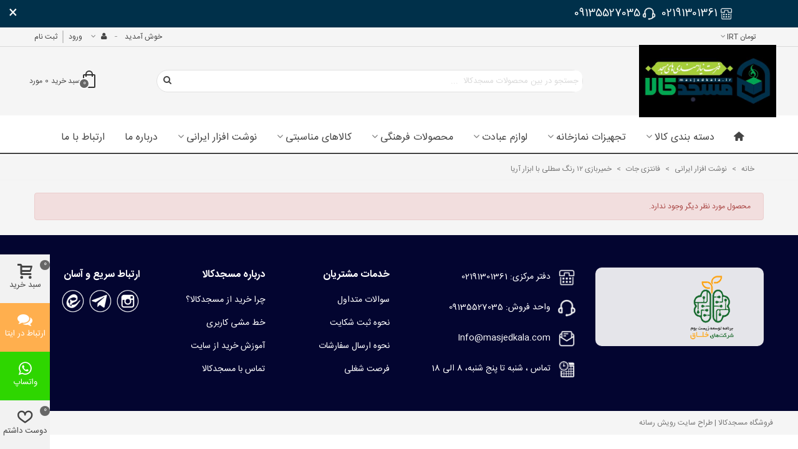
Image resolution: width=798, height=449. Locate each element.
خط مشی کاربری (235, 323)
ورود (75, 37)
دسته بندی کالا (684, 138)
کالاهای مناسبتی (319, 138)
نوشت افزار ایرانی (221, 138)
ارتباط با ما (83, 138)
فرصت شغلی (367, 369)
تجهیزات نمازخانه (591, 138)
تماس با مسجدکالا (233, 369)
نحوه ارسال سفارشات (354, 346)
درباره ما (141, 138)
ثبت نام (45, 37)
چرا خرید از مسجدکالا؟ (225, 299)
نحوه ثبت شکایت (360, 323)
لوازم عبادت (504, 138)
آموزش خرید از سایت (228, 346)
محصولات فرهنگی (416, 138)
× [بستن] (13, 13)
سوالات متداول (363, 299)
